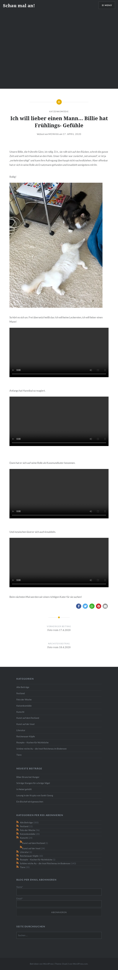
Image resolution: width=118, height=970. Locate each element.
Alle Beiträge (22, 687)
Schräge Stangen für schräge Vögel (33, 783)
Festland (20, 693)
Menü (108, 5)
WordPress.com (80, 963)
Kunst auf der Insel (25, 724)
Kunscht (20, 712)
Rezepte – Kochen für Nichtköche (32, 742)
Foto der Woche (24, 699)
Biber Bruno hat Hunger (27, 777)
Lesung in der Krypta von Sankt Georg (34, 795)
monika (53, 134)
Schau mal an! (19, 6)
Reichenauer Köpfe (25, 736)
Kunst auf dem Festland (27, 718)
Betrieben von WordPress (41, 963)
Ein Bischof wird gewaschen (29, 801)
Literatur (20, 730)
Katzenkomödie (59, 111)
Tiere (19, 754)
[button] (78, 606)
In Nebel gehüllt (24, 789)
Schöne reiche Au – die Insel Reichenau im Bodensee (41, 748)
